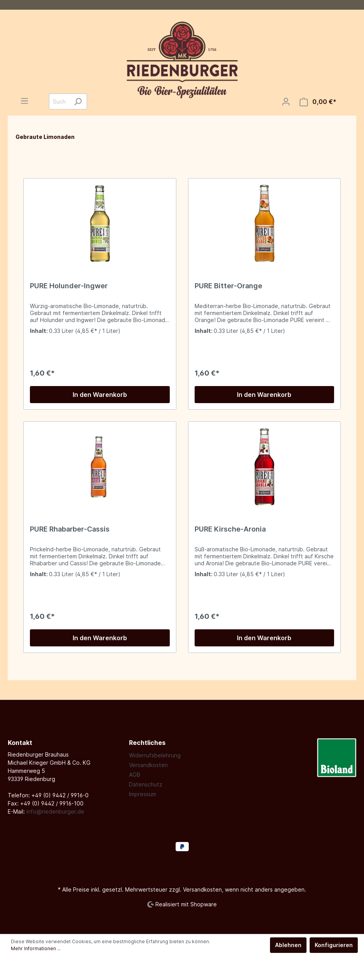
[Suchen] (78, 101)
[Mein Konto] (286, 101)
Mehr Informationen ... (36, 948)
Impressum (142, 794)
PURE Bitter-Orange (228, 286)
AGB (134, 774)
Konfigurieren (334, 945)
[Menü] (24, 101)
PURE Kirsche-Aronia (230, 529)
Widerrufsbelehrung (155, 755)
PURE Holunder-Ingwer (69, 286)
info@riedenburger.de (55, 811)
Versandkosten (148, 765)
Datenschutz (145, 784)
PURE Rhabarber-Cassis (70, 529)
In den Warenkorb (100, 394)
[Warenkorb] (318, 101)
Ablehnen (288, 945)
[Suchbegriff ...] (59, 101)
